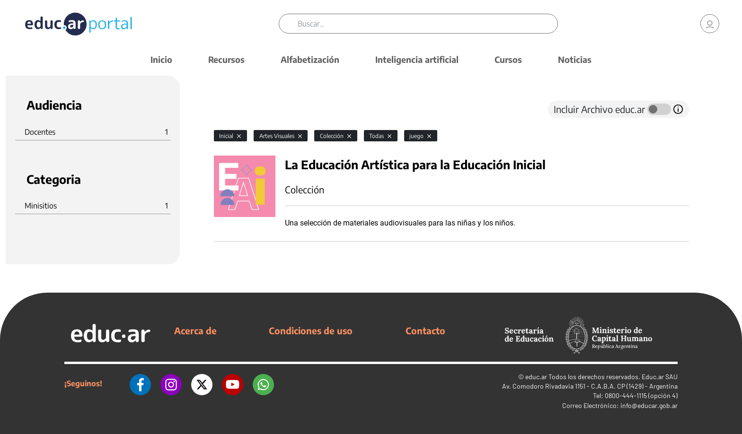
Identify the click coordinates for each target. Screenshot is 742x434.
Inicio (161, 59)
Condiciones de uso (311, 330)
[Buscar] (427, 23)
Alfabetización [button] (310, 59)
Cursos (508, 59)
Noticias (575, 59)
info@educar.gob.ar (649, 405)
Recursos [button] (226, 59)
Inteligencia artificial (417, 59)
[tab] (232, 109)
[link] (709, 23)
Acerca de (195, 330)
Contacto (425, 330)
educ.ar (536, 377)
